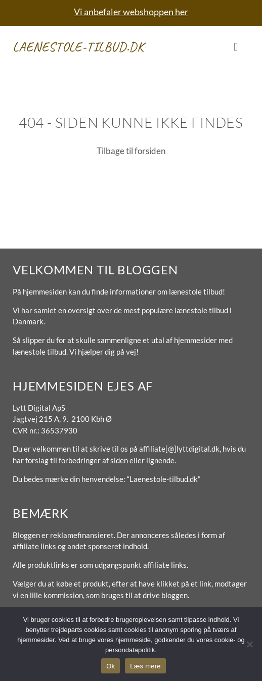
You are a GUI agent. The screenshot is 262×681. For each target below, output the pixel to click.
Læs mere (145, 666)
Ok (110, 666)
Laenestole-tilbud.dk (78, 46)
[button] (236, 47)
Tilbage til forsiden (131, 150)
